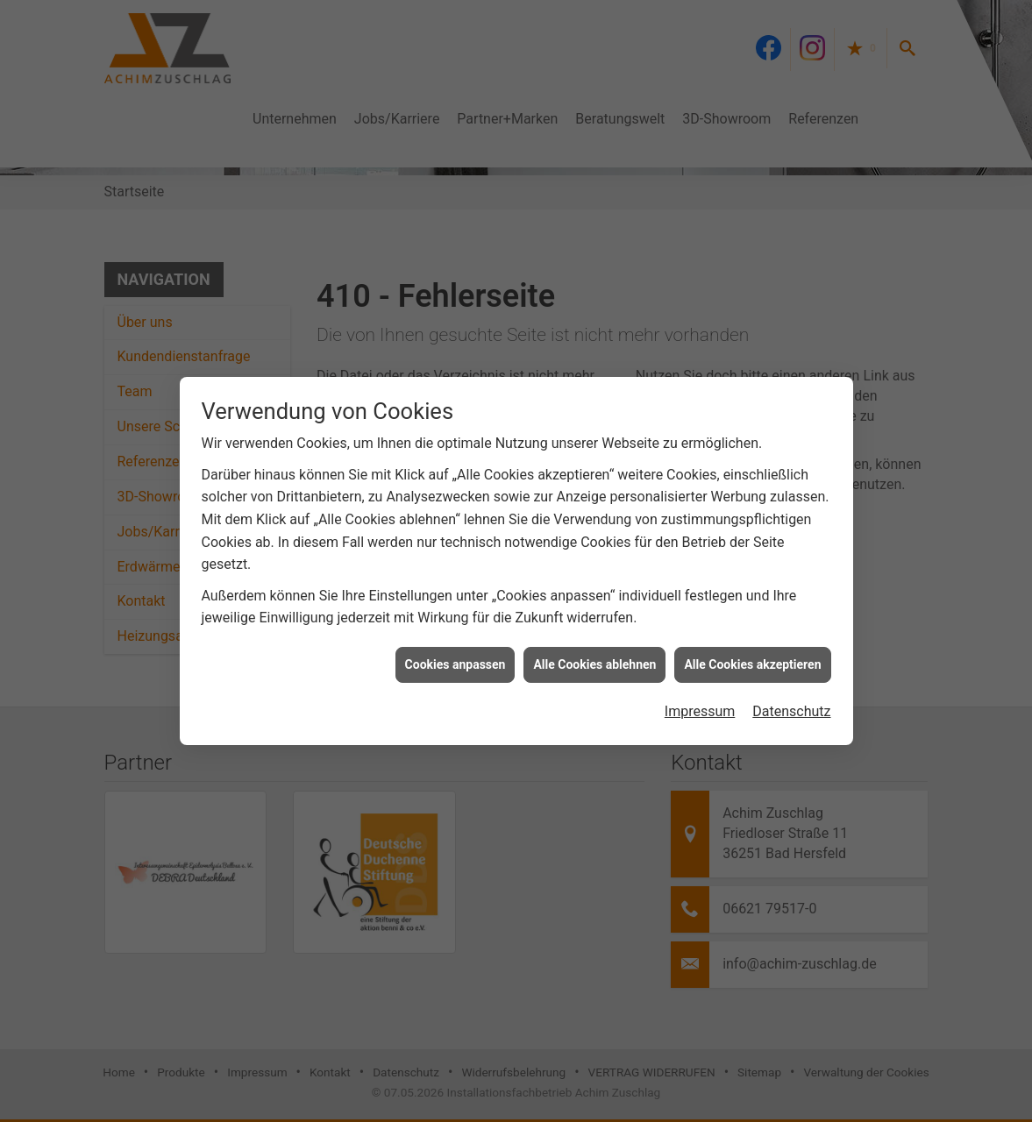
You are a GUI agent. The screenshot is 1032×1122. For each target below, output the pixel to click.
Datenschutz (791, 705)
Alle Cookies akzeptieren (752, 658)
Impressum (700, 705)
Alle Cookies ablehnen (594, 658)
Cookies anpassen (455, 658)
